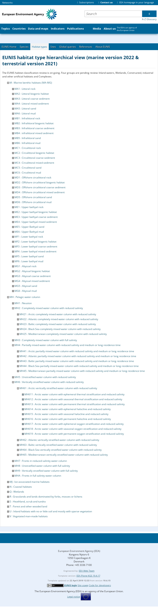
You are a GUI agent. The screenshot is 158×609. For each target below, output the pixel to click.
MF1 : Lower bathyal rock (29, 236)
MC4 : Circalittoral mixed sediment (34, 162)
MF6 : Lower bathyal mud (29, 261)
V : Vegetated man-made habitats (29, 516)
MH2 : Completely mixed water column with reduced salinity (49, 308)
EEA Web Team (86, 570)
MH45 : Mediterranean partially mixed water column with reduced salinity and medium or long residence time (82, 371)
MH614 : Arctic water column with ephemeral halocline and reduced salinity (67, 409)
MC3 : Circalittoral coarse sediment (35, 158)
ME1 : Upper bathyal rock (29, 207)
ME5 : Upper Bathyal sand (29, 227)
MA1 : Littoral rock (25, 89)
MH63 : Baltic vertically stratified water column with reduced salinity (58, 445)
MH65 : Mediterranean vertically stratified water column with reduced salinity (64, 454)
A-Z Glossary (149, 19)
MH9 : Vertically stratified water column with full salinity (46, 470)
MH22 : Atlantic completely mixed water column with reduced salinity (59, 319)
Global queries (67, 46)
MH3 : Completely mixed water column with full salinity (46, 340)
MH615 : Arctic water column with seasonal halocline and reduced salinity (66, 414)
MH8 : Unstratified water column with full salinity (42, 466)
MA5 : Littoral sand (25, 108)
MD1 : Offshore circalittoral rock (33, 177)
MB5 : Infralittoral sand (28, 138)
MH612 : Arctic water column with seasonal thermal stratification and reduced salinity (73, 399)
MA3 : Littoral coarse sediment (32, 98)
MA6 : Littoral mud (25, 113)
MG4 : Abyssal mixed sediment (32, 281)
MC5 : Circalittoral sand (28, 167)
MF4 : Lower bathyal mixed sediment (35, 251)
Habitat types (39, 46)
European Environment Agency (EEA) (79, 551)
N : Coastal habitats (21, 486)
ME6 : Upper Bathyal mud (29, 231)
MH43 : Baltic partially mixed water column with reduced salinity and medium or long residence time (77, 361)
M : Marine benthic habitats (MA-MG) (31, 82)
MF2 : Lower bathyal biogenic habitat (35, 241)
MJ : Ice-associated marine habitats (30, 482)
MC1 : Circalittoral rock (28, 148)
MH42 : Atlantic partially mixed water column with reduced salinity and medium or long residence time (78, 356)
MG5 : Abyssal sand (26, 286)
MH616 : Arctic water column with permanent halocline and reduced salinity (67, 419)
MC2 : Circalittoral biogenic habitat (34, 153)
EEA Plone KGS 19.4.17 (88, 575)
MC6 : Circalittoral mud (28, 172)
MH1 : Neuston (23, 303)
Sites (53, 46)
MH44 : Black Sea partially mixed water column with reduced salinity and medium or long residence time (79, 366)
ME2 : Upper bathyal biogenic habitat (36, 212)
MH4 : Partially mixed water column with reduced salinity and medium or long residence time (68, 345)
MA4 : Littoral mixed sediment (32, 103)
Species (24, 46)
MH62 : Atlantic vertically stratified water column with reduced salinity (59, 440)
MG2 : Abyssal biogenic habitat (32, 271)
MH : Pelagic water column (25, 297)
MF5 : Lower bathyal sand (29, 256)
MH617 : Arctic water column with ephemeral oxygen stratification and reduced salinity (74, 424)
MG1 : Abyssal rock (25, 266)
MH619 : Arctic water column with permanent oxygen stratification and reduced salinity (74, 433)
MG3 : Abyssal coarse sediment (33, 276)
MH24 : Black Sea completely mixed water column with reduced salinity (60, 329)
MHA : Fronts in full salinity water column (38, 475)
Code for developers (100, 585)
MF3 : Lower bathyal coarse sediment (36, 246)
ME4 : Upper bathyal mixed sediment (36, 222)
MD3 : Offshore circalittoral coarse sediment (40, 187)
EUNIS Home (9, 46)
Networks (7, 2)
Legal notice (73, 596)
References (85, 46)
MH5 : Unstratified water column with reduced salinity (45, 377)
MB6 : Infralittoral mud (27, 143)
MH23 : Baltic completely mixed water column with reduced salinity (58, 324)
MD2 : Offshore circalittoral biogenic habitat (40, 182)
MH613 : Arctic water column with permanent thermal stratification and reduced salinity (74, 404)
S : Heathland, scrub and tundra (28, 501)
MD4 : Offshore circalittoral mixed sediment (40, 192)
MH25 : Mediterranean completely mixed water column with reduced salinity (63, 334)
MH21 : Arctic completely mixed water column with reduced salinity (58, 314)
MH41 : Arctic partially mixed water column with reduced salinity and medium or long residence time (77, 351)
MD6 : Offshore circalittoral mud (33, 202)
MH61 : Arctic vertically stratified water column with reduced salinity (58, 388)
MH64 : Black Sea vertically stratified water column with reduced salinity (61, 450)
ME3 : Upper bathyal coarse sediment (36, 217)
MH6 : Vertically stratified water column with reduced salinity (49, 382)
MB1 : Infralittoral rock (27, 118)
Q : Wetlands (17, 491)
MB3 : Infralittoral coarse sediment (34, 128)
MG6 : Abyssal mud (26, 291)
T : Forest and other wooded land (28, 506)
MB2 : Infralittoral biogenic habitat (34, 123)
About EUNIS (102, 46)
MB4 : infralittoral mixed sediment (34, 133)
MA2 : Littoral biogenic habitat (32, 93)
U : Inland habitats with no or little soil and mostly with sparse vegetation (51, 511)
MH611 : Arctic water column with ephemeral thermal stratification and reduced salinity (74, 394)
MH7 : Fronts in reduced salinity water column (41, 461)
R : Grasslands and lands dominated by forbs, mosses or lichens (46, 496)
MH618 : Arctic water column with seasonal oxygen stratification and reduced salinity (72, 429)
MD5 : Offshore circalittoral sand (33, 197)
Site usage (83, 585)
